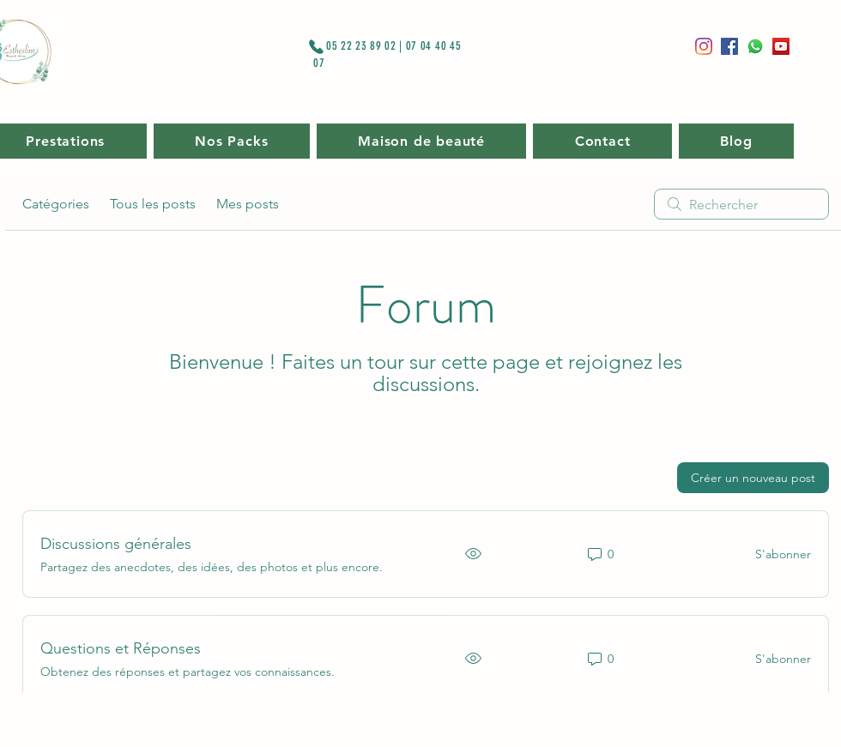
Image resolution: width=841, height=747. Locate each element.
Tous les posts (153, 204)
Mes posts (247, 204)
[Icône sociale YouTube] (781, 46)
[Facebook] (729, 46)
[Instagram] (703, 46)
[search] (741, 204)
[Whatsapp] (755, 46)
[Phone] (315, 46)
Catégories (55, 204)
